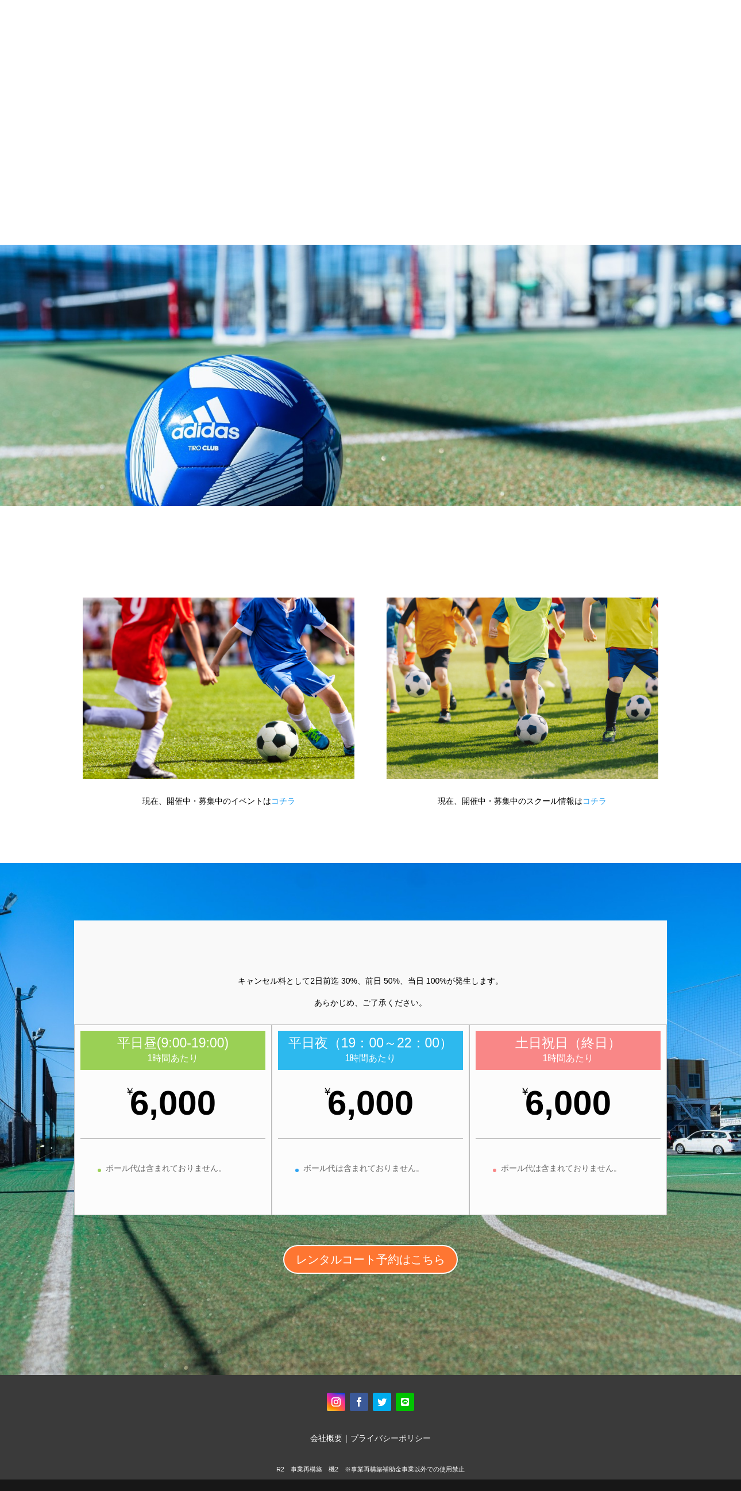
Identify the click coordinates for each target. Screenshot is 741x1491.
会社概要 (326, 1438)
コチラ (283, 801)
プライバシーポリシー (390, 1438)
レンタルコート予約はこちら (370, 1259)
